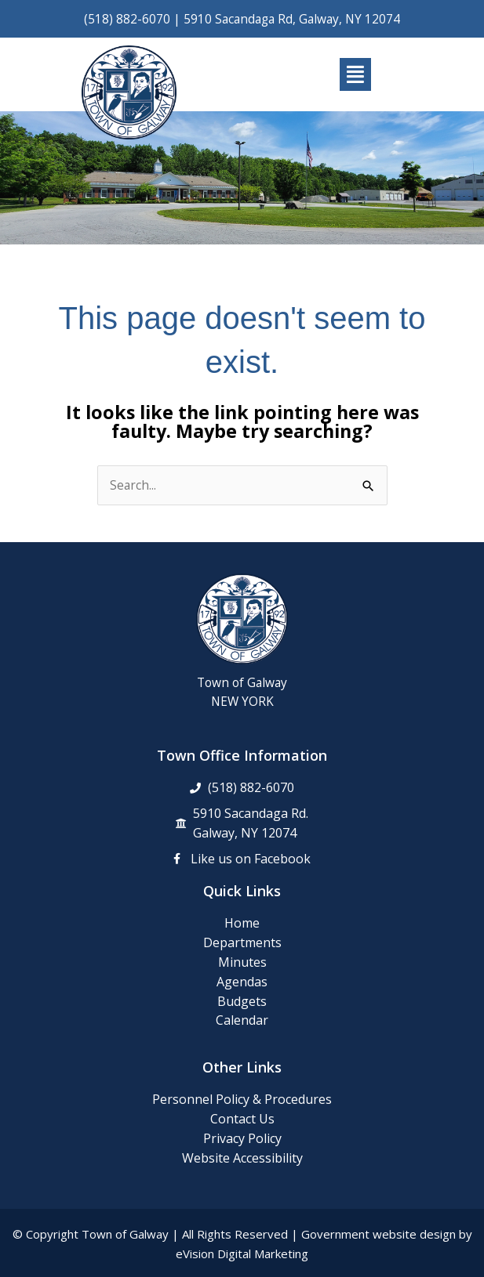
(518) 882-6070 (127, 18)
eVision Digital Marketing (242, 1253)
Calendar (242, 1020)
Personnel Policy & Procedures (242, 1099)
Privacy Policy (242, 1138)
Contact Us (242, 1118)
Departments (242, 942)
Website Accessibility (242, 1158)
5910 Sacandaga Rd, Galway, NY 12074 (292, 18)
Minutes (242, 962)
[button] (355, 75)
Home (242, 923)
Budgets (242, 1001)
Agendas (242, 981)
